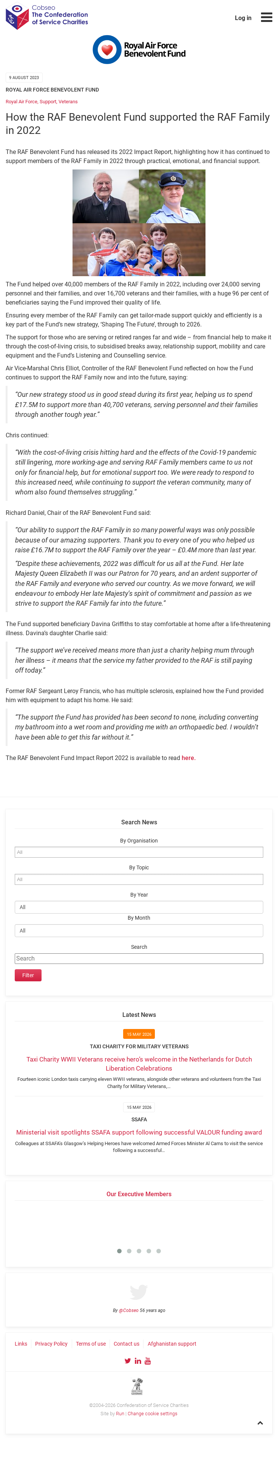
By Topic (139, 867)
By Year (139, 895)
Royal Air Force (21, 101)
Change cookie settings (153, 1413)
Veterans (68, 101)
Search (139, 947)
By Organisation (139, 841)
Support (48, 101)
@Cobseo (129, 1310)
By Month (139, 918)
